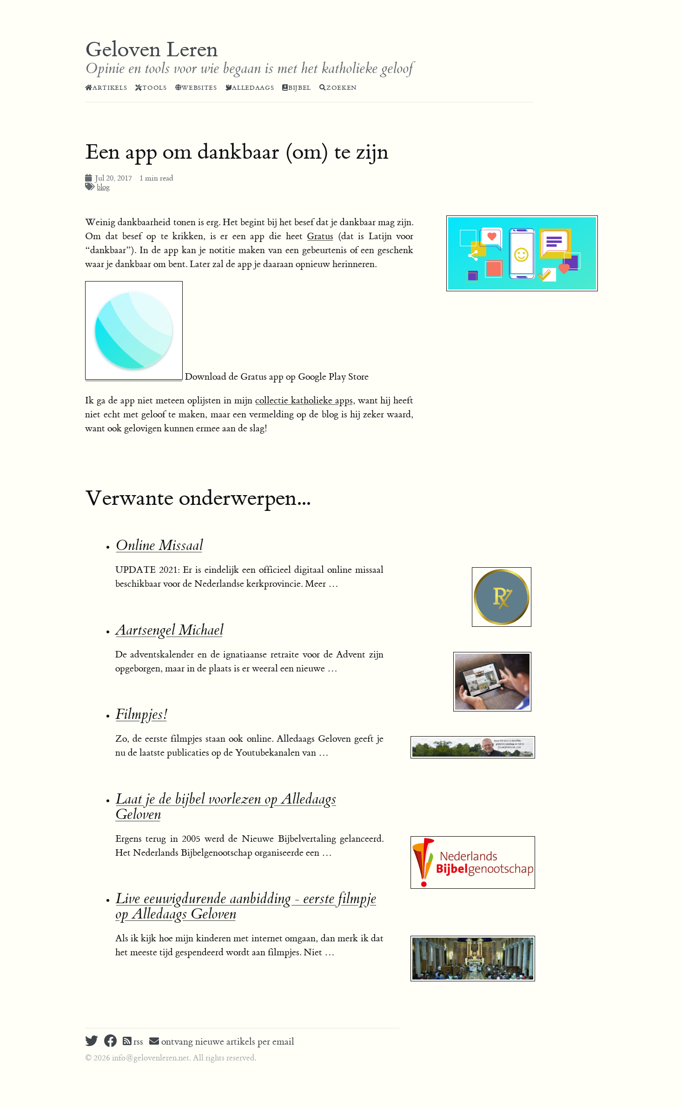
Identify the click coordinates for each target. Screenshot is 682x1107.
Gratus (320, 236)
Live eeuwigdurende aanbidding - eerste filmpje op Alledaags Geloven (245, 906)
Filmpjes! (141, 714)
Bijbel (296, 88)
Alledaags (249, 88)
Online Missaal (159, 546)
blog (103, 187)
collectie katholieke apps (304, 400)
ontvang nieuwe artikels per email (221, 1041)
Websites (196, 88)
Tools (150, 88)
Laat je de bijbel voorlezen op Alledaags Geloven (225, 807)
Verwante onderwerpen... (198, 498)
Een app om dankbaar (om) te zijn (237, 152)
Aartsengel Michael (169, 630)
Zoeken (338, 88)
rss (133, 1041)
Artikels (106, 88)
